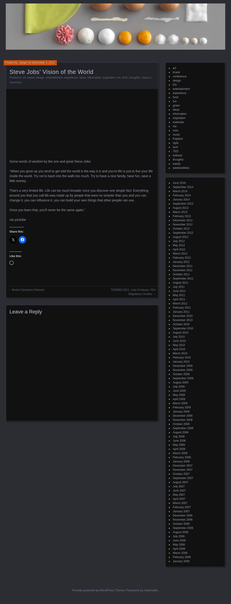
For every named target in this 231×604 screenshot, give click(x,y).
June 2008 (179, 440)
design (40, 77)
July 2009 (179, 386)
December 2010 (182, 316)
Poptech (178, 138)
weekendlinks (181, 168)
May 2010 (179, 345)
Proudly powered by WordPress (93, 590)
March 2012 (180, 253)
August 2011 (180, 282)
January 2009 (181, 411)
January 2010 (181, 361)
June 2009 (179, 390)
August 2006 (180, 532)
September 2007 (183, 478)
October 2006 (181, 523)
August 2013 (180, 207)
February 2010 (182, 357)
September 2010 (183, 328)
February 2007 (182, 507)
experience (71, 77)
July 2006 (179, 536)
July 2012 (179, 241)
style (176, 143)
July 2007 (179, 486)
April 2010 (179, 349)
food (175, 97)
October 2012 (181, 228)
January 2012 (181, 262)
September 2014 (183, 187)
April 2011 (179, 299)
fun (175, 101)
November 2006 (182, 519)
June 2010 (179, 341)
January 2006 (181, 561)
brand (30, 77)
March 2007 (180, 503)
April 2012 (179, 249)
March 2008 (180, 453)
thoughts (134, 77)
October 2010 (181, 324)
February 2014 (182, 195)
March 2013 (180, 212)
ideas (82, 77)
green (176, 105)
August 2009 (180, 382)
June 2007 (179, 490)
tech (125, 77)
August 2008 (180, 432)
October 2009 (181, 374)
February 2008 (182, 457)
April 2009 (179, 399)
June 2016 (179, 183)
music (176, 134)
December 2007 (182, 465)
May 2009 (179, 395)
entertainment (54, 77)
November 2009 (182, 370)
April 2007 (179, 499)
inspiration (109, 77)
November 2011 (182, 270)
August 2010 (180, 332)
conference (179, 76)
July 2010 (179, 336)
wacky (176, 163)
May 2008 (179, 444)
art (24, 77)
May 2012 (179, 245)
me (119, 77)
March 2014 (180, 191)
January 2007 (181, 511)
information (94, 77)
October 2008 (181, 424)
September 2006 (183, 528)
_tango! (23, 62)
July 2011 (179, 286)
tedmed (177, 155)
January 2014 (181, 199)
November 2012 (182, 224)
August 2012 (180, 237)
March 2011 (180, 303)
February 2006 (182, 557)
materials (178, 122)
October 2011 (181, 274)
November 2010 (182, 320)
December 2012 (182, 220)
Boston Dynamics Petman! (28, 289)
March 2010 (180, 353)
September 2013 (183, 203)
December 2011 (182, 266)
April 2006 (179, 548)
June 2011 (179, 291)
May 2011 (179, 295)
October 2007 (181, 474)
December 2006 (182, 515)
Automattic (151, 590)
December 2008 (182, 415)
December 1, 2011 (43, 62)
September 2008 (183, 428)
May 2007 (179, 494)
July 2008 (179, 436)
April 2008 (179, 449)
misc (176, 130)
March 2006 (180, 553)
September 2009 (183, 378)
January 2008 (181, 461)
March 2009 (180, 403)
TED (175, 151)
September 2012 (183, 232)
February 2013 (182, 216)
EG (175, 84)
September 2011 (183, 278)
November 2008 (182, 420)
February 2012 (182, 257)
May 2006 (179, 544)
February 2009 (182, 407)
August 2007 (180, 482)
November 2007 (182, 469)
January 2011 (181, 311)
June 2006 (179, 540)
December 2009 (182, 365)
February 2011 (182, 307)
